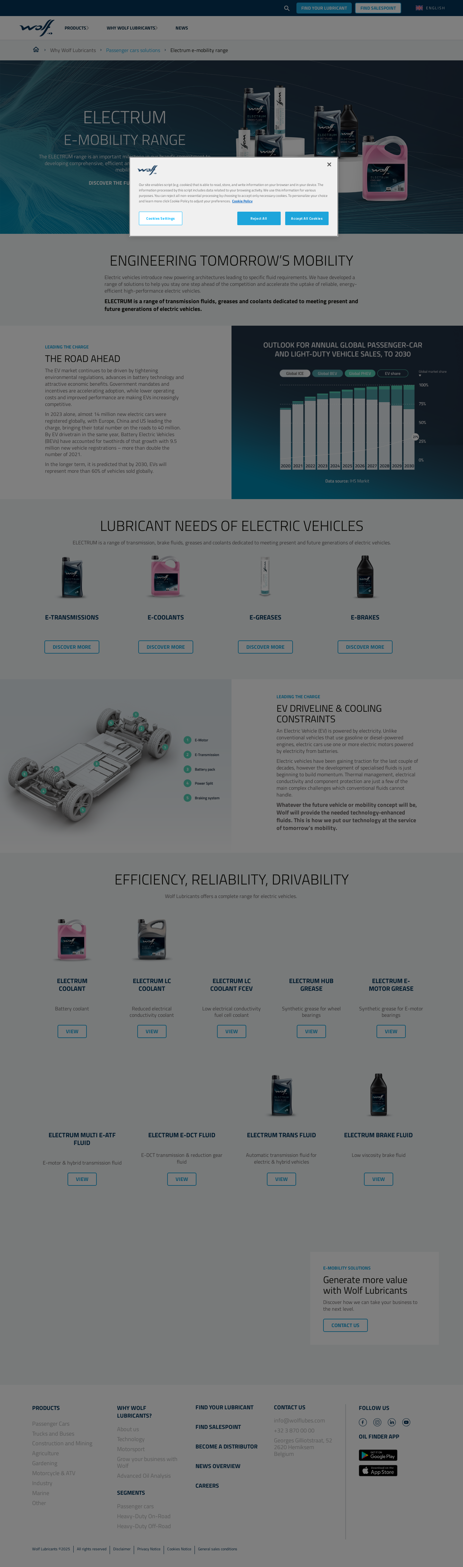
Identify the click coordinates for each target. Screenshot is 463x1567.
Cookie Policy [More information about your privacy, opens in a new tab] (242, 201)
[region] (233, 197)
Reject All (258, 218)
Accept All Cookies (306, 218)
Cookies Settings (160, 218)
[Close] (329, 164)
